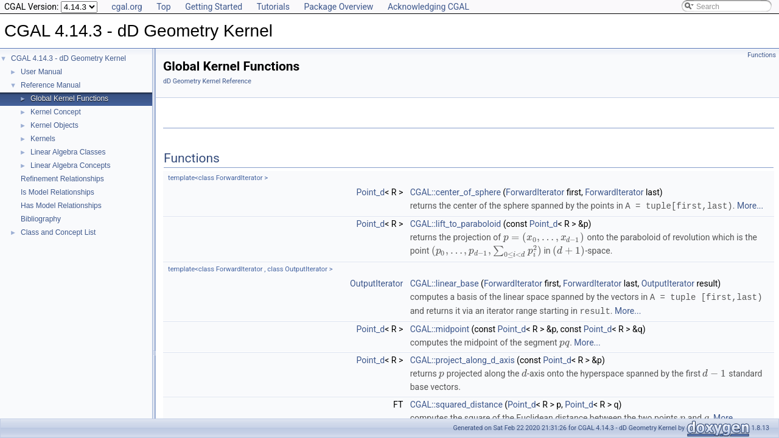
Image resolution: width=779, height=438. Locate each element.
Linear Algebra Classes (67, 152)
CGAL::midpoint (439, 327)
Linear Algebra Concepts (70, 165)
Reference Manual (50, 85)
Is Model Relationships (57, 192)
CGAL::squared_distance (456, 403)
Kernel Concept (55, 112)
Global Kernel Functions (69, 98)
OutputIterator (376, 283)
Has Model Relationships (61, 205)
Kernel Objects (54, 125)
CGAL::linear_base (444, 283)
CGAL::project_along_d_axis (462, 358)
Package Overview (338, 7)
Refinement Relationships (62, 179)
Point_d (371, 192)
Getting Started (213, 7)
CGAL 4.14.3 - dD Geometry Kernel (68, 58)
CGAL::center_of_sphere (455, 192)
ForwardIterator (535, 192)
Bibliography (41, 219)
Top (163, 7)
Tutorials (273, 7)
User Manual (41, 72)
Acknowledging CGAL (428, 7)
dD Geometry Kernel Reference (207, 81)
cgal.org (126, 7)
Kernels (42, 138)
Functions (761, 55)
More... (750, 205)
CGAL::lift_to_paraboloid (455, 223)
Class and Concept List (58, 232)
